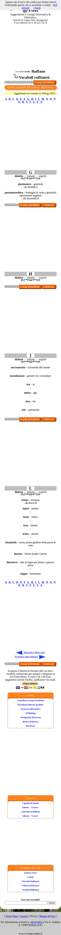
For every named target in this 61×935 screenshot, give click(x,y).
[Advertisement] (30, 46)
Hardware (30, 726)
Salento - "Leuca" (30, 816)
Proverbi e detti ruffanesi (30, 656)
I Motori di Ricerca (30, 885)
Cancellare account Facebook (30, 700)
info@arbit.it (37, 922)
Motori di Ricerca (30, 721)
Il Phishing (30, 713)
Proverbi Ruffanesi (30, 881)
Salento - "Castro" (30, 807)
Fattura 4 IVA (30, 873)
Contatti (24, 916)
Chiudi (37, 8)
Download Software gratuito (30, 704)
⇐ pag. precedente (44, 82)
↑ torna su (48, 205)
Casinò (30, 877)
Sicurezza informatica (30, 709)
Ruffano (38, 71)
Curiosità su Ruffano (30, 811)
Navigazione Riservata (30, 717)
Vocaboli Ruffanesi (30, 890)
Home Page (12, 916)
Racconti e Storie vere (30, 652)
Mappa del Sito (47, 916)
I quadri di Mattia (30, 803)
